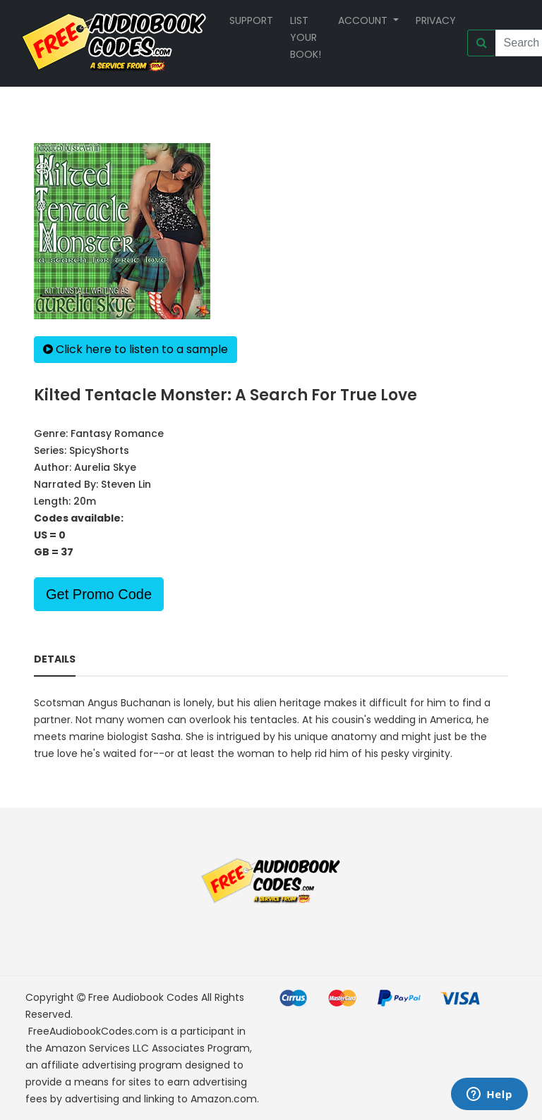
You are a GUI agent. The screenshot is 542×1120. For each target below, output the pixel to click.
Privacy (436, 20)
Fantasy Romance (117, 433)
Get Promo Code (99, 594)
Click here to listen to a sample (135, 349)
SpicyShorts (99, 450)
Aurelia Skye (105, 467)
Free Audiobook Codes (143, 997)
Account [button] (364, 20)
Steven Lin (126, 484)
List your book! (305, 37)
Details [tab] (55, 659)
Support (251, 20)
